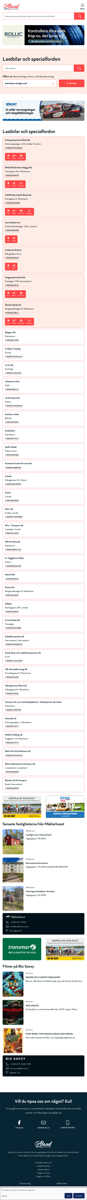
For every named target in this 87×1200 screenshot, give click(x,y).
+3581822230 (12, 677)
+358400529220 (14, 566)
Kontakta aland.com (43, 1163)
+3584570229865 (14, 517)
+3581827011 (12, 438)
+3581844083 (12, 455)
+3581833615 (12, 285)
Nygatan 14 (14, 1073)
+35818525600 (13, 202)
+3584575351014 (14, 356)
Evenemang (25, 1184)
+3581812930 (12, 533)
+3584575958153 (14, 644)
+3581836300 (12, 788)
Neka (68, 1196)
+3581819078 (12, 175)
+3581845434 (12, 257)
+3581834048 (12, 230)
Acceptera (79, 1196)
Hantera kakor (43, 1169)
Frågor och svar (43, 1173)
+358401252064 (14, 373)
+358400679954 (14, 484)
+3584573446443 (14, 405)
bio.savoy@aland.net (19, 1068)
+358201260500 (14, 710)
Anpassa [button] (4, 1196)
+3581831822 (12, 422)
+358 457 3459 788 (20, 1064)
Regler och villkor (43, 1176)
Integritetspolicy (43, 1166)
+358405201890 (14, 628)
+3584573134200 (14, 661)
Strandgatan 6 (15, 931)
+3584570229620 (14, 147)
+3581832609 (12, 500)
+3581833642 (12, 611)
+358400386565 (14, 467)
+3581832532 (12, 579)
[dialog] (43, 1194)
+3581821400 (12, 340)
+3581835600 (12, 772)
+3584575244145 (14, 755)
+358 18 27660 (18, 922)
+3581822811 (12, 312)
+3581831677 (12, 726)
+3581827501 (12, 693)
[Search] (79, 16)
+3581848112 (12, 389)
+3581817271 (12, 742)
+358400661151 (14, 549)
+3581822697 (12, 595)
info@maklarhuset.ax (19, 926)
